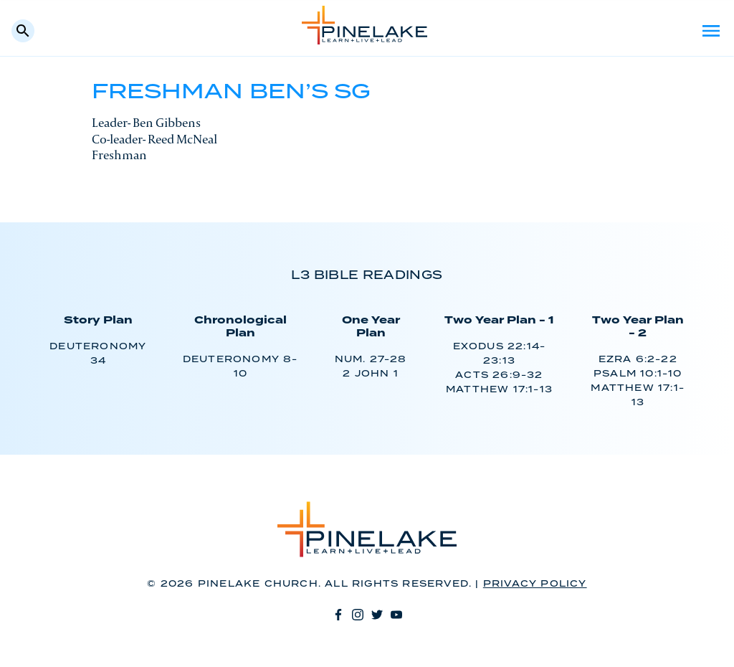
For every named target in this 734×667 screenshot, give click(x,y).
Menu (711, 30)
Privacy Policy (535, 584)
